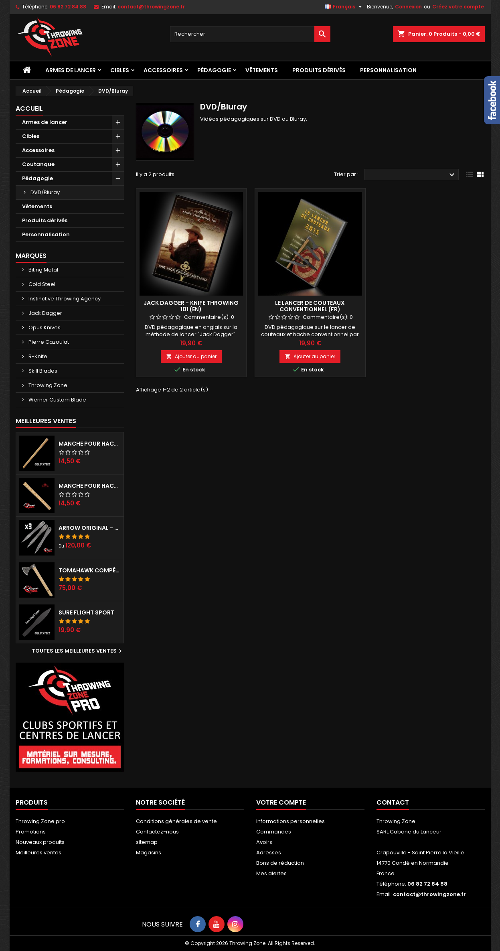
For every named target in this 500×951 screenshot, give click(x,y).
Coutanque (38, 164)
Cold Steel (41, 284)
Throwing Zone (47, 385)
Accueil (29, 108)
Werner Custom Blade (56, 400)
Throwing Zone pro (40, 821)
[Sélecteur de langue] (344, 7)
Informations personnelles (290, 821)
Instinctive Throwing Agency (64, 298)
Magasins (148, 852)
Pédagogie (214, 70)
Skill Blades (42, 371)
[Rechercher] (250, 34)
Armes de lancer (70, 70)
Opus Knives (44, 327)
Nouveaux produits (40, 842)
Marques (31, 255)
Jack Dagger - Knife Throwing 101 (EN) (191, 306)
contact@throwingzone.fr (151, 6)
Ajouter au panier (191, 356)
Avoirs (264, 842)
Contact (393, 802)
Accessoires (163, 70)
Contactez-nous (157, 831)
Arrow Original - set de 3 (89, 528)
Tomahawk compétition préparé (89, 570)
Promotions (31, 831)
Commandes (273, 831)
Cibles (119, 70)
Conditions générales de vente (176, 821)
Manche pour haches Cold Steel (89, 443)
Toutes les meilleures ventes (78, 651)
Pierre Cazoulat (48, 342)
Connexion (408, 6)
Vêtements (261, 70)
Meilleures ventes (38, 852)
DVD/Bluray (45, 192)
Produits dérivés (319, 70)
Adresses (268, 852)
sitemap (147, 842)
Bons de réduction (280, 863)
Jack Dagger (44, 313)
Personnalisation (388, 70)
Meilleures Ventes (46, 421)
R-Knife (37, 356)
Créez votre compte (458, 6)
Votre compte (281, 802)
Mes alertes (271, 873)
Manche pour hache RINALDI (89, 486)
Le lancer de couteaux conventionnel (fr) (310, 306)
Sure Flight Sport (86, 612)
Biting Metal (42, 270)
